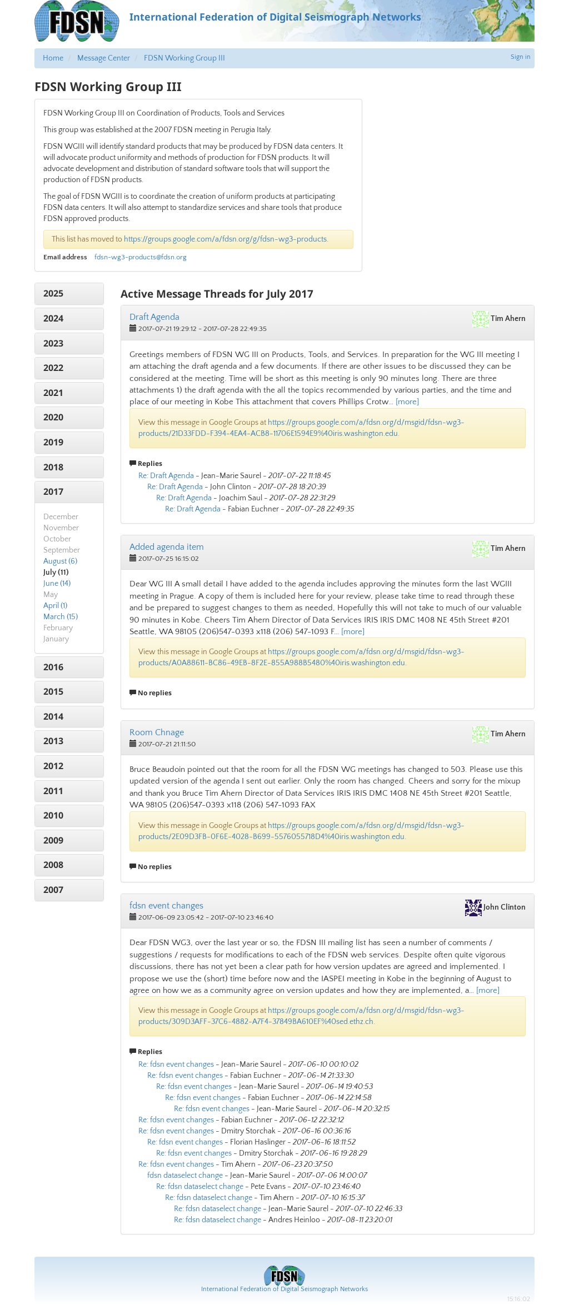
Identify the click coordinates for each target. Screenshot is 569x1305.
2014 (53, 716)
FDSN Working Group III (184, 58)
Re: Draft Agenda (166, 475)
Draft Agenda (154, 317)
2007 (53, 890)
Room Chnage (156, 732)
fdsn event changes (166, 906)
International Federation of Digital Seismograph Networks (284, 1289)
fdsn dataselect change (185, 1175)
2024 (53, 318)
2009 (53, 840)
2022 (53, 368)
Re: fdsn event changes (176, 1064)
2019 (53, 442)
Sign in (521, 57)
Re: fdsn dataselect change (199, 1186)
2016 (53, 667)
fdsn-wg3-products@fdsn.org (140, 257)
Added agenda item (166, 547)
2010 (53, 815)
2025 (53, 293)
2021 (53, 393)
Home (53, 58)
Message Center (103, 58)
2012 (53, 766)
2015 (53, 691)
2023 (53, 343)
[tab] (69, 293)
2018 (53, 467)
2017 (53, 491)
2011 (53, 791)
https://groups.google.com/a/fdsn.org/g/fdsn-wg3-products (225, 239)
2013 (53, 741)
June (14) (57, 583)
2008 (53, 865)
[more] (407, 401)
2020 (53, 417)
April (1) (55, 605)
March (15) (60, 617)
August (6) (60, 561)
